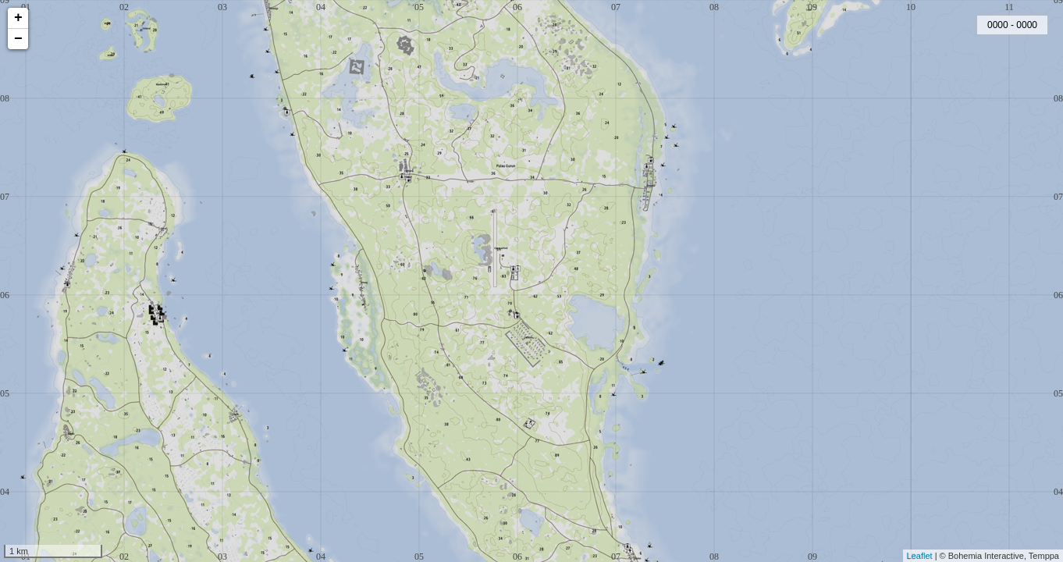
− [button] (18, 39)
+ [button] (18, 18)
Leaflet (920, 555)
